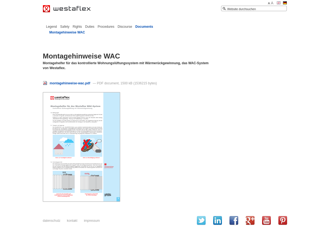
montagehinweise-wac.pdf (67, 83)
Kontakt (72, 221)
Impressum (92, 221)
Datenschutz (52, 221)
